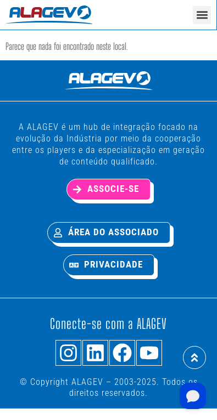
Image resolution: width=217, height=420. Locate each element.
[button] (202, 15)
